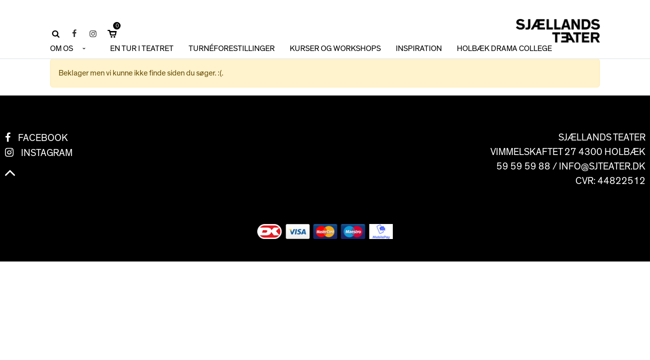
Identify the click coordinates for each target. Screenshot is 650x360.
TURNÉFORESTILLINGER (232, 48)
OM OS (61, 48)
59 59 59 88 (523, 167)
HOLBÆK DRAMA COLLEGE (504, 48)
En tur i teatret (142, 48)
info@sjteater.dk (602, 167)
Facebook (43, 138)
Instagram (47, 153)
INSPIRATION (419, 48)
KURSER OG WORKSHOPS (335, 48)
